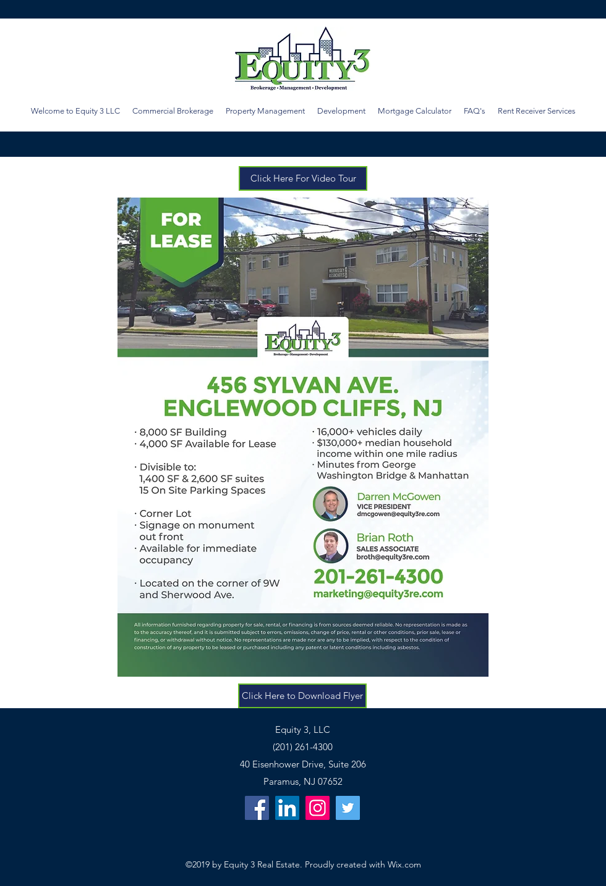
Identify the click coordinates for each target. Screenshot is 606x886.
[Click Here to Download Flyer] (302, 695)
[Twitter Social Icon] (348, 808)
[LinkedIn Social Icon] (287, 808)
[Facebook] (257, 808)
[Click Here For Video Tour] (303, 178)
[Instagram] (317, 808)
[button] (415, 111)
